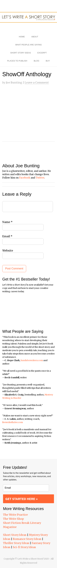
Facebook (24, 177)
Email (7, 236)
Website (7, 250)
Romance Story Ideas (27, 539)
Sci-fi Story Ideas (24, 547)
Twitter (40, 177)
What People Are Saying (28, 45)
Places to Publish (17, 61)
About (34, 37)
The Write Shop (13, 518)
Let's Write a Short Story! (28, 17)
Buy (48, 61)
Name (7, 222)
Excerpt (42, 53)
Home (22, 37)
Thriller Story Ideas (16, 543)
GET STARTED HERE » (21, 499)
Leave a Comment (37, 82)
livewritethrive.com (12, 422)
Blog (36, 61)
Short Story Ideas (20, 53)
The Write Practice (15, 514)
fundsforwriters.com (32, 360)
